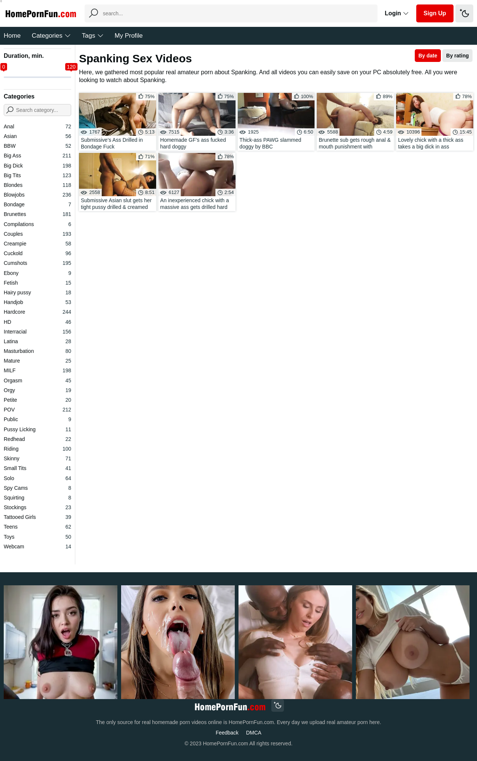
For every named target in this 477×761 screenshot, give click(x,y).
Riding (37, 448)
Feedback (227, 733)
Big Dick (37, 165)
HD (37, 322)
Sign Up (435, 13)
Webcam (37, 546)
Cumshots (37, 263)
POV (37, 409)
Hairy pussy (37, 292)
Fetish (37, 282)
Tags (93, 35)
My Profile (129, 35)
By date (427, 56)
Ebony (37, 273)
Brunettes (37, 214)
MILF (37, 370)
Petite (37, 400)
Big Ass (37, 155)
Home (12, 35)
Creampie (37, 243)
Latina (37, 341)
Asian (37, 136)
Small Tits (37, 468)
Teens (37, 526)
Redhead (37, 439)
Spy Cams (37, 488)
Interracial (37, 331)
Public (37, 419)
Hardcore (37, 312)
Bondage (37, 204)
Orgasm (37, 380)
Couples (37, 234)
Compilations (37, 224)
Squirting (37, 497)
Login (397, 13)
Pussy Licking (37, 429)
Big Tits (37, 175)
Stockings (37, 507)
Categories (51, 35)
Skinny (37, 458)
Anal (37, 126)
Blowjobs (37, 194)
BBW (37, 146)
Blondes (37, 185)
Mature (37, 360)
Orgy (37, 390)
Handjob (37, 302)
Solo (37, 478)
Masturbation (37, 351)
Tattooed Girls (37, 517)
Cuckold (37, 253)
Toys (37, 536)
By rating (457, 56)
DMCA (253, 733)
